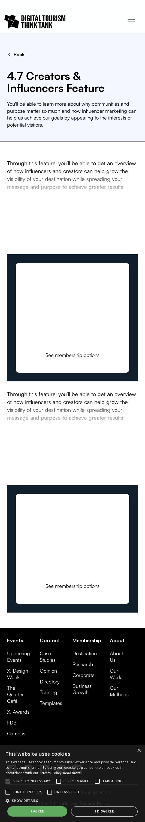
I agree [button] (37, 811)
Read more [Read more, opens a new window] (72, 773)
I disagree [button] (104, 811)
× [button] (139, 751)
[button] (131, 22)
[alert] (72, 783)
